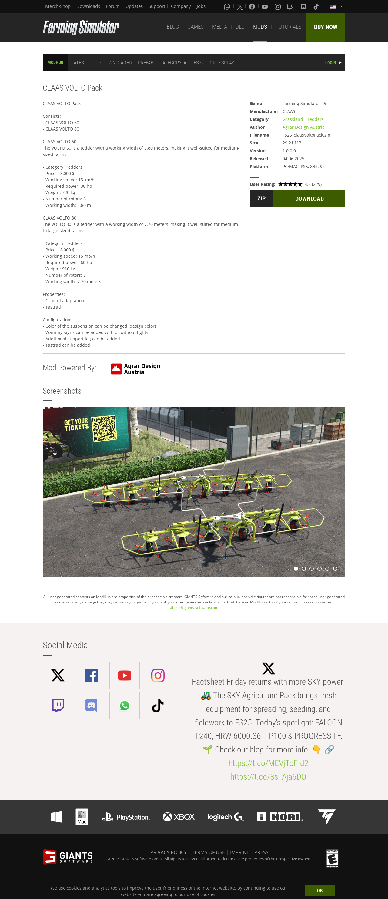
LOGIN (330, 62)
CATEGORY (170, 63)
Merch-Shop (58, 6)
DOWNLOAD (309, 198)
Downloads (88, 6)
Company (181, 6)
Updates (134, 6)
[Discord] (304, 6)
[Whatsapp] (227, 6)
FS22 (199, 63)
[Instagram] (278, 6)
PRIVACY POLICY (168, 852)
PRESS (261, 852)
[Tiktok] (316, 6)
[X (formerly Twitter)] (240, 6)
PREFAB (145, 63)
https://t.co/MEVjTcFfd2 (269, 763)
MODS (260, 26)
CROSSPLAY (222, 63)
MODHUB (55, 62)
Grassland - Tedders (303, 119)
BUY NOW (325, 27)
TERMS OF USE (208, 852)
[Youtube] (265, 6)
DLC (240, 26)
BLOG (173, 26)
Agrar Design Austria (304, 127)
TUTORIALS (289, 26)
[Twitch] (291, 6)
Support (157, 6)
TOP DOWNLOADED (112, 63)
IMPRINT (239, 852)
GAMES (195, 26)
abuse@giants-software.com (194, 607)
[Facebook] (252, 6)
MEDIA (219, 26)
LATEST (79, 63)
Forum (113, 6)
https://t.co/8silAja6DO (268, 777)
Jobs (201, 6)
